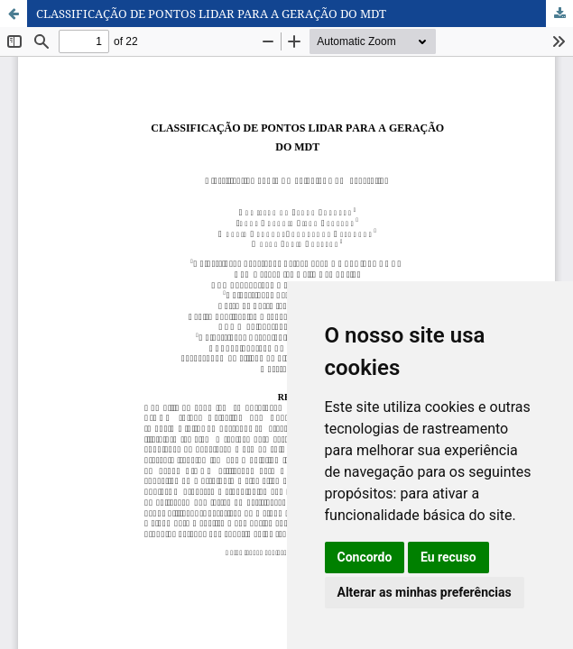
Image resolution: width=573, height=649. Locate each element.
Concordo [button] (365, 557)
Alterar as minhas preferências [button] (424, 592)
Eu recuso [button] (448, 557)
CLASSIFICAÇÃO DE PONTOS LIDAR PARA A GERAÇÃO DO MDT (211, 13)
